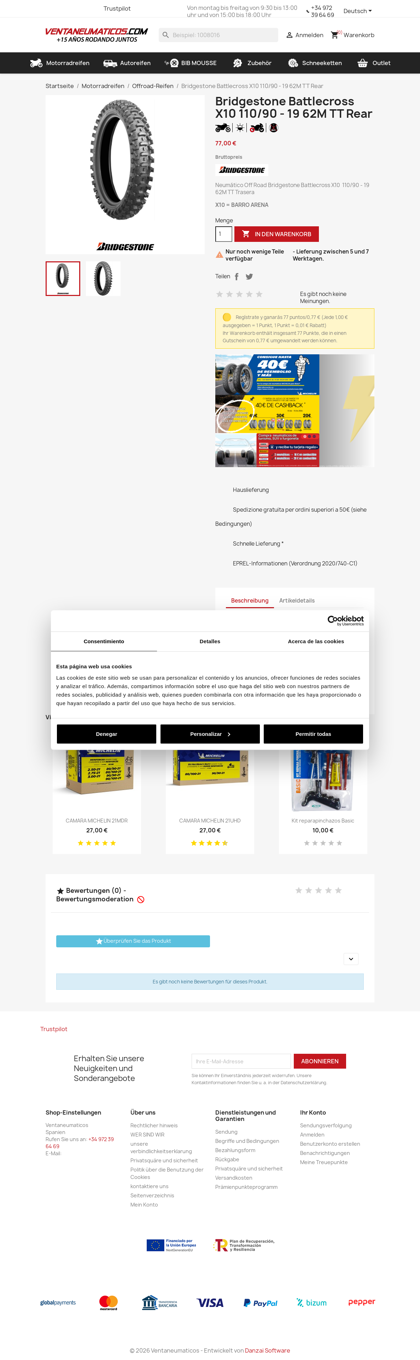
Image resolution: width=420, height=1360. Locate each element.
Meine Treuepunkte (324, 1162)
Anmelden (312, 1134)
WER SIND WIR (147, 1134)
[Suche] (218, 35)
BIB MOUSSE (190, 63)
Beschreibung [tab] (250, 600)
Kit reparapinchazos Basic (323, 820)
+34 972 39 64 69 (322, 11)
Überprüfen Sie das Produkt (133, 941)
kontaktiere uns (149, 1186)
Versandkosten (233, 1177)
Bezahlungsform (235, 1150)
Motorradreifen (59, 63)
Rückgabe (227, 1159)
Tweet (249, 276)
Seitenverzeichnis (152, 1195)
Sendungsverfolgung (326, 1125)
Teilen (236, 276)
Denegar (106, 734)
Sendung (226, 1131)
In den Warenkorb (276, 234)
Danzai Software (267, 1350)
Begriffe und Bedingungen (247, 1141)
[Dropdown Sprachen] (359, 11)
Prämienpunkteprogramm (246, 1187)
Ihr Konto (313, 1112)
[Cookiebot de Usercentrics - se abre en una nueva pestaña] (333, 621)
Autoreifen (127, 63)
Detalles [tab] (210, 641)
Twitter (64, 8)
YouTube (77, 8)
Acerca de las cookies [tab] (316, 641)
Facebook (52, 8)
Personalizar (210, 734)
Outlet (373, 63)
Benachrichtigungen (325, 1153)
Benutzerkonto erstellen (330, 1143)
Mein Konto (144, 1204)
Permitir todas (313, 734)
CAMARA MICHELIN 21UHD (210, 820)
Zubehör (251, 63)
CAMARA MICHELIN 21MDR (97, 820)
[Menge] (223, 234)
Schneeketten (313, 63)
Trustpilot (117, 8)
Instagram (90, 8)
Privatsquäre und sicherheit (164, 1160)
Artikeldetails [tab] (297, 600)
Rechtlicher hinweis (154, 1125)
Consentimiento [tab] (104, 641)
